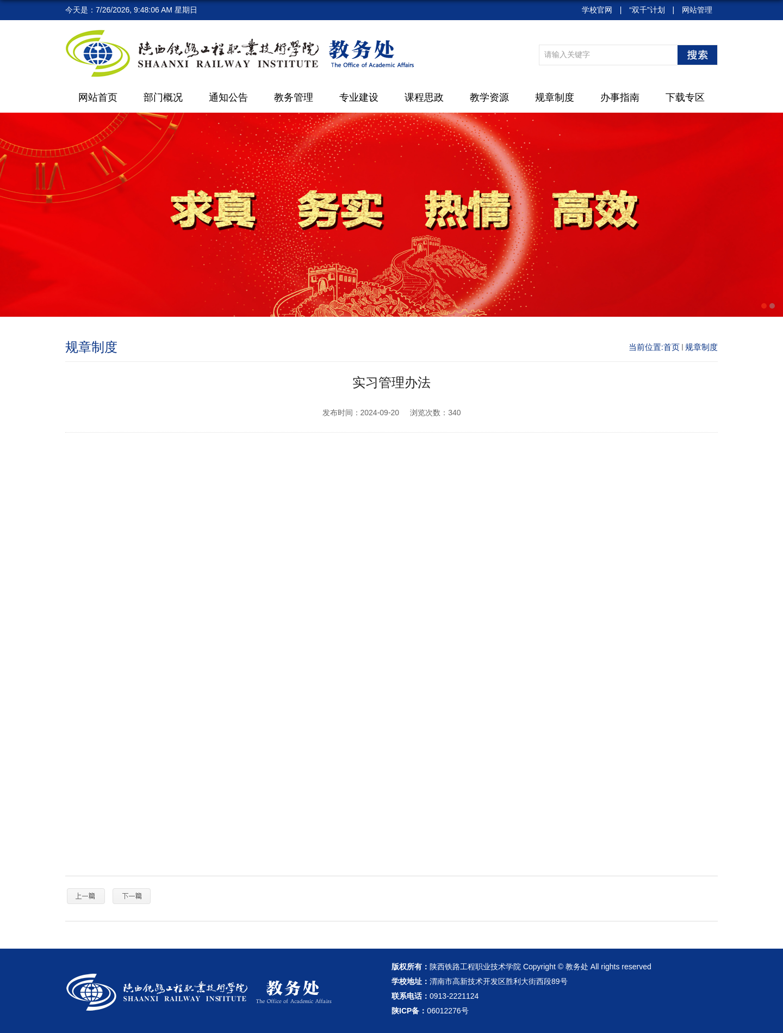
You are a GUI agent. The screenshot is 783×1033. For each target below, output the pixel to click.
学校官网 (597, 9)
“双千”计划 (646, 9)
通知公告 (228, 97)
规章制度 (554, 97)
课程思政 (424, 97)
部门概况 (163, 97)
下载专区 (685, 97)
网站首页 (97, 97)
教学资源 (489, 97)
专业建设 (358, 97)
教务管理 (293, 97)
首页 (671, 347)
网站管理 (697, 9)
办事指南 (619, 97)
